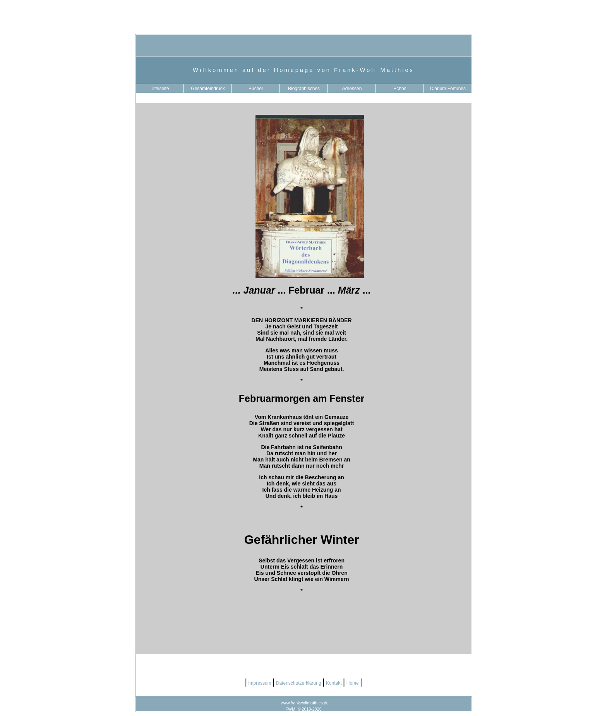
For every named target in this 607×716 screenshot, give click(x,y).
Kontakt (333, 683)
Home (352, 683)
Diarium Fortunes (448, 88)
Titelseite (160, 88)
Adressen (352, 88)
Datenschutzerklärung (298, 683)
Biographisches (304, 88)
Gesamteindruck (208, 88)
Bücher (256, 88)
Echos (399, 88)
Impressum (260, 683)
